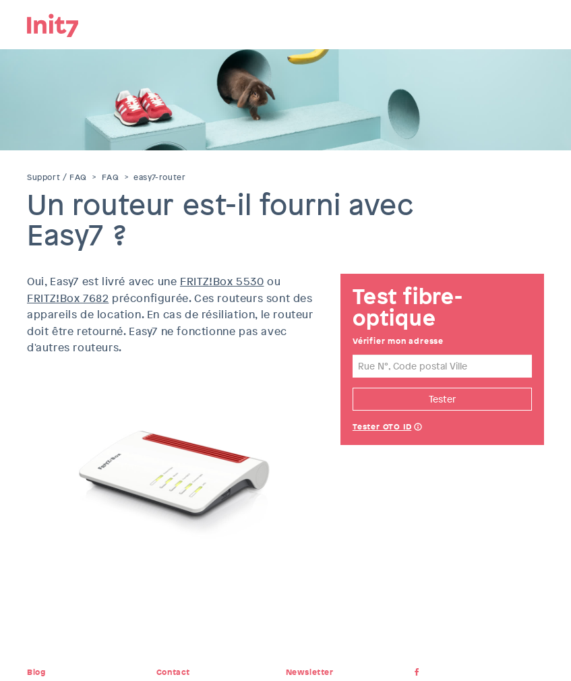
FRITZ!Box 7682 (68, 298)
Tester (442, 398)
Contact (173, 672)
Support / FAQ (57, 177)
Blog (36, 672)
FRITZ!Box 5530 (222, 281)
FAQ (110, 177)
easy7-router (159, 177)
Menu (534, 23)
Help (418, 428)
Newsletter (310, 672)
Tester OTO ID (382, 426)
